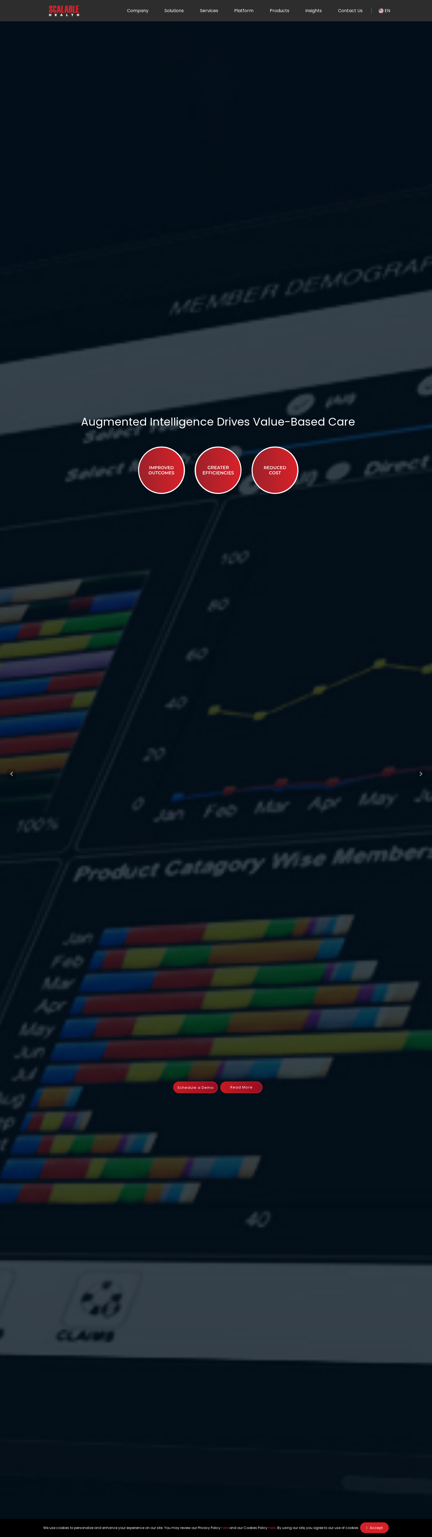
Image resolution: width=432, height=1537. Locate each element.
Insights (313, 10)
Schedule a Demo (195, 1087)
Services (209, 10)
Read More (241, 1087)
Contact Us (350, 10)
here (224, 1527)
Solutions (174, 10)
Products (279, 10)
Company (137, 10)
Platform (243, 10)
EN (384, 10)
